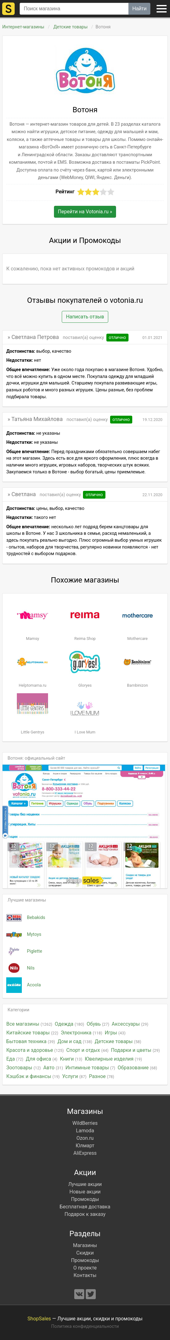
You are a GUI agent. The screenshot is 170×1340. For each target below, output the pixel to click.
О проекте (85, 1268)
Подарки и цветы (135, 1050)
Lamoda (85, 1131)
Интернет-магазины (23, 27)
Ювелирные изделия (113, 1059)
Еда (14, 1059)
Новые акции (85, 1192)
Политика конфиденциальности (85, 1326)
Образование (137, 1068)
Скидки (85, 1253)
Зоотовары (23, 1068)
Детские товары (70, 27)
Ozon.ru (85, 1138)
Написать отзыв (85, 317)
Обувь (98, 1024)
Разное (101, 1076)
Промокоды (85, 1199)
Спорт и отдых (87, 1050)
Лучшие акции (85, 1184)
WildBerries (85, 1123)
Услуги (74, 1076)
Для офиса (41, 1059)
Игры (115, 1033)
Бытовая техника (30, 1041)
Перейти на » (85, 212)
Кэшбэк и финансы (33, 1076)
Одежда (69, 1024)
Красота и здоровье (35, 1050)
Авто (53, 1068)
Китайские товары (32, 1033)
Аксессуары (130, 1024)
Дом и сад (74, 1041)
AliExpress (85, 1153)
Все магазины (29, 1024)
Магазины (85, 1245)
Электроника (81, 1033)
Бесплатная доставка (85, 1207)
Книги (71, 1059)
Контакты (85, 1275)
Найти (139, 8)
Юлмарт (84, 1146)
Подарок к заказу (85, 1214)
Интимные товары (90, 1068)
